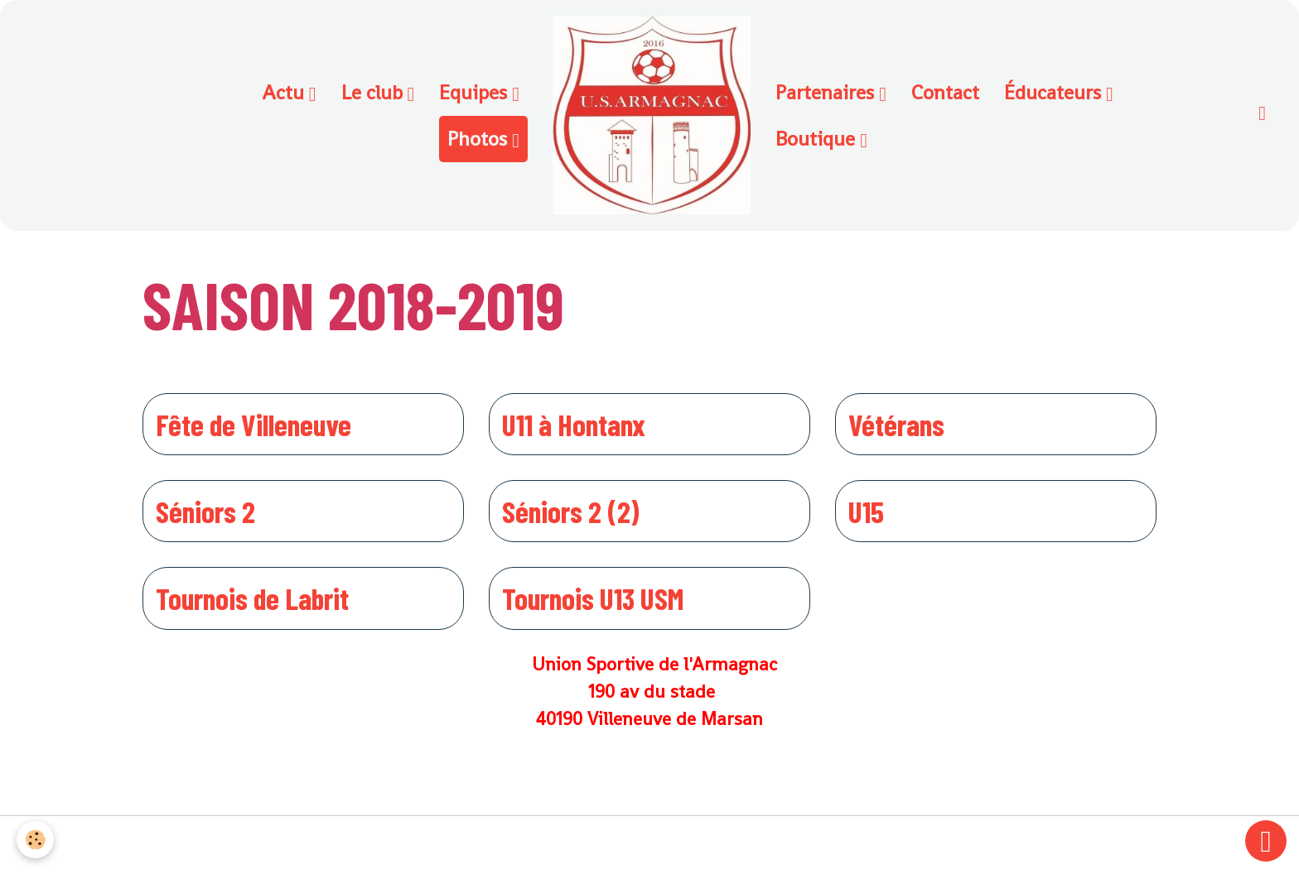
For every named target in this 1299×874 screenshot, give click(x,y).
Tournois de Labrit (252, 598)
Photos (479, 138)
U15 (866, 511)
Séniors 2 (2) (571, 511)
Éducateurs (1055, 92)
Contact (945, 92)
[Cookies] (35, 839)
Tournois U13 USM (592, 598)
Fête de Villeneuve (253, 424)
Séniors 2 (205, 511)
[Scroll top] (1266, 841)
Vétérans (896, 424)
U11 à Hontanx (573, 424)
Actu (285, 92)
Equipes (475, 92)
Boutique (817, 138)
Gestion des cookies (650, 845)
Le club (374, 92)
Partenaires (827, 92)
